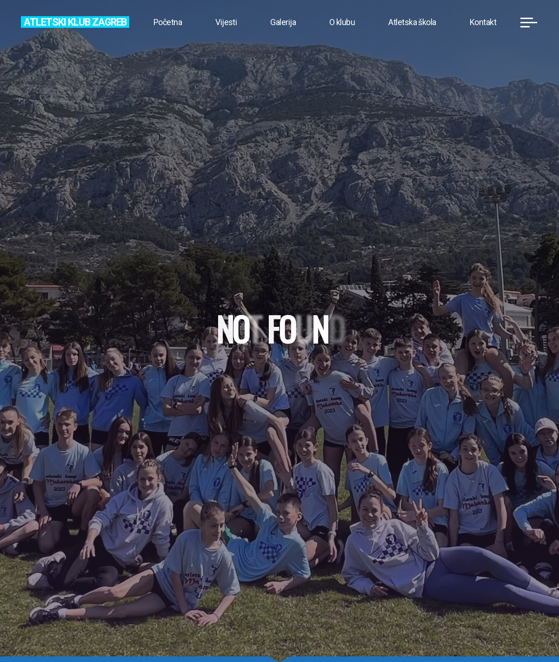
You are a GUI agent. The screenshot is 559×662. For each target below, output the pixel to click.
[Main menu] (528, 22)
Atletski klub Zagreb (75, 21)
